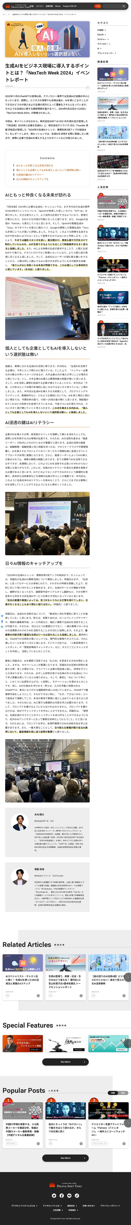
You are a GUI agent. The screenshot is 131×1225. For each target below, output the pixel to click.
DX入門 (100, 35)
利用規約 (72, 1210)
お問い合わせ (88, 1206)
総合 (123, 1093)
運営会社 (71, 1206)
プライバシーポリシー (109, 1206)
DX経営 (100, 30)
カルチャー (101, 39)
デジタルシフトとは (51, 1206)
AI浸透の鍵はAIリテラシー (30, 174)
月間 (113, 1093)
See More (65, 1062)
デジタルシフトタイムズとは (23, 1206)
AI (87, 88)
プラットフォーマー (105, 53)
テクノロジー (102, 44)
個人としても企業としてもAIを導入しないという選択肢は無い (48, 170)
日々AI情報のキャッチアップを (32, 179)
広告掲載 (56, 1210)
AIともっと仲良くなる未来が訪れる (34, 165)
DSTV (97, 6)
